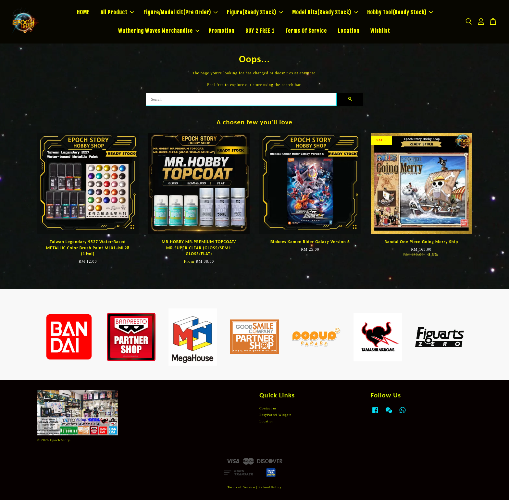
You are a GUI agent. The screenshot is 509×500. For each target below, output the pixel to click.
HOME (83, 12)
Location (348, 31)
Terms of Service (241, 487)
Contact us (268, 408)
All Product (117, 12)
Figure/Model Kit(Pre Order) (180, 12)
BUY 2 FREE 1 (259, 31)
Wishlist (380, 31)
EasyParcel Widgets (275, 415)
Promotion (221, 31)
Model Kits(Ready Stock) (325, 12)
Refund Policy (270, 487)
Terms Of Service (306, 31)
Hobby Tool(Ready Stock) (400, 12)
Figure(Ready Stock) (255, 12)
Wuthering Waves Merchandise (158, 31)
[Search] (241, 99)
